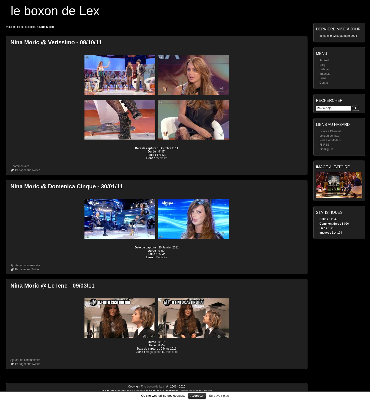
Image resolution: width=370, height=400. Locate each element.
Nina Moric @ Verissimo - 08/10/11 (56, 42)
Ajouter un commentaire (25, 265)
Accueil (324, 60)
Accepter (197, 395)
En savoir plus (219, 395)
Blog (322, 64)
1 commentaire (19, 166)
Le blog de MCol (330, 135)
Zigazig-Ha (326, 149)
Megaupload (153, 352)
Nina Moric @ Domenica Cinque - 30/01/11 (66, 186)
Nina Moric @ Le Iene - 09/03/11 (52, 285)
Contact (324, 82)
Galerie (324, 69)
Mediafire (161, 158)
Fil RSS (324, 144)
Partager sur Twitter (27, 170)
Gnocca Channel (330, 131)
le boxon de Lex (55, 11)
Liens (323, 78)
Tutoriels (325, 73)
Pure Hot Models (330, 140)
